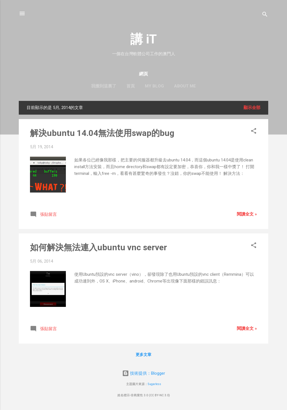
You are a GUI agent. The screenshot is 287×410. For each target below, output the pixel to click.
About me (185, 86)
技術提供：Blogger (143, 373)
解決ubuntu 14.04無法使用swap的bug (102, 133)
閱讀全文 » (247, 214)
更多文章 (143, 354)
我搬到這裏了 (103, 86)
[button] (253, 132)
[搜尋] (264, 15)
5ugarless (154, 384)
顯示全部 (252, 107)
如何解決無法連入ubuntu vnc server (98, 247)
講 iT (143, 39)
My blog (154, 86)
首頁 (130, 86)
